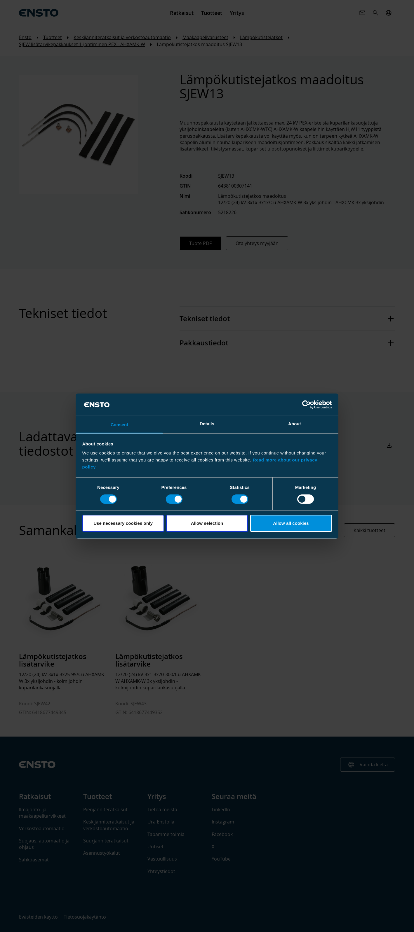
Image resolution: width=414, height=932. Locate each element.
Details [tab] (207, 423)
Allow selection (207, 523)
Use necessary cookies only (123, 523)
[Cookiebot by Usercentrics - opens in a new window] (306, 404)
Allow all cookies (291, 523)
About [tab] (294, 423)
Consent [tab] (119, 424)
